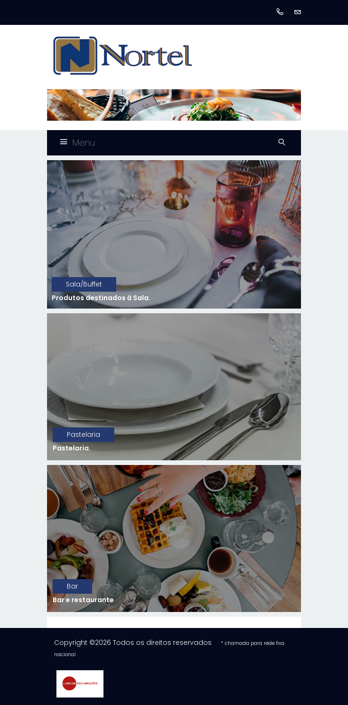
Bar (72, 586)
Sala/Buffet (84, 284)
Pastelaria (83, 434)
